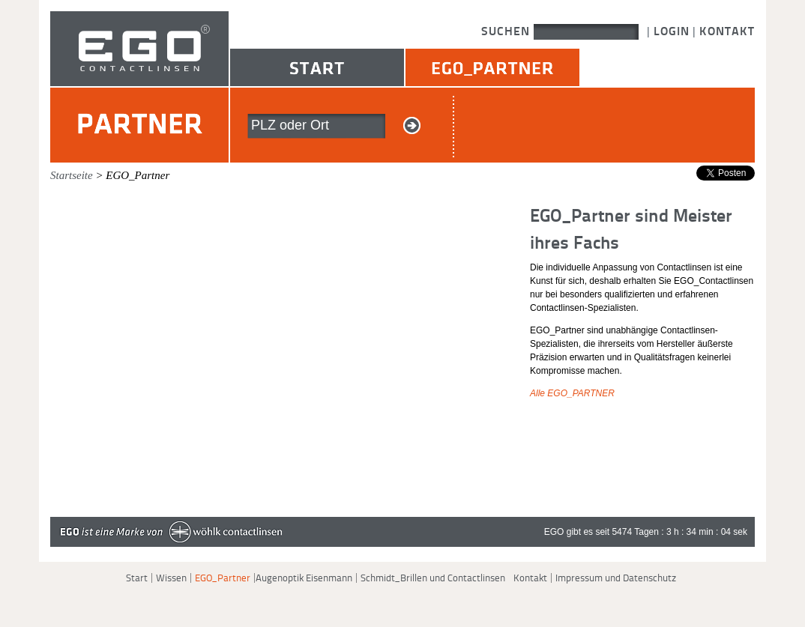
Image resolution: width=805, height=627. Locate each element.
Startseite (71, 175)
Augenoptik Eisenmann (304, 578)
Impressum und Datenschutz (615, 578)
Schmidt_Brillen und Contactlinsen (433, 578)
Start (317, 67)
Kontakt (727, 31)
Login (672, 31)
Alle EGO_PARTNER (572, 393)
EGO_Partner (492, 67)
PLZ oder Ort (290, 125)
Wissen (171, 578)
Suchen (507, 31)
